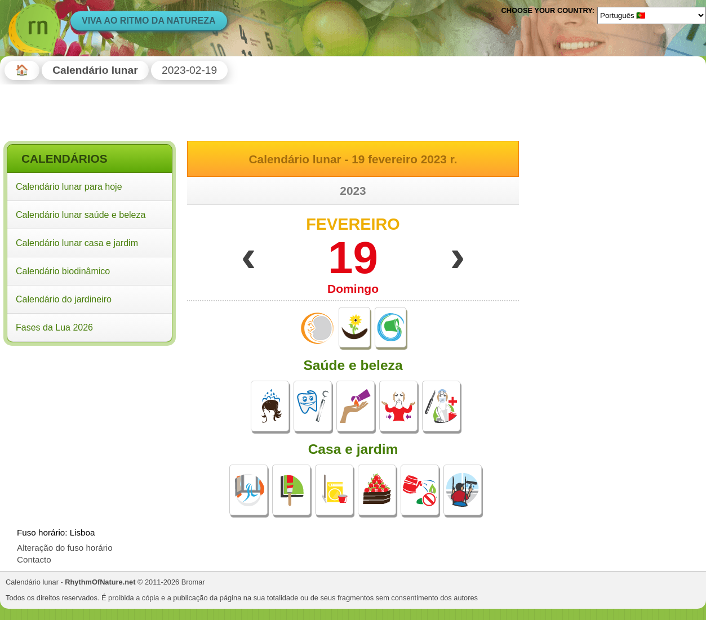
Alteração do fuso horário (65, 547)
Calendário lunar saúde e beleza (80, 215)
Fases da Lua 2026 (54, 327)
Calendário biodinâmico (63, 271)
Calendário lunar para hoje (69, 186)
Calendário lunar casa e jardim (77, 243)
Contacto (34, 559)
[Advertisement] (89, 421)
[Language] (651, 15)
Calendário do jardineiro (64, 299)
